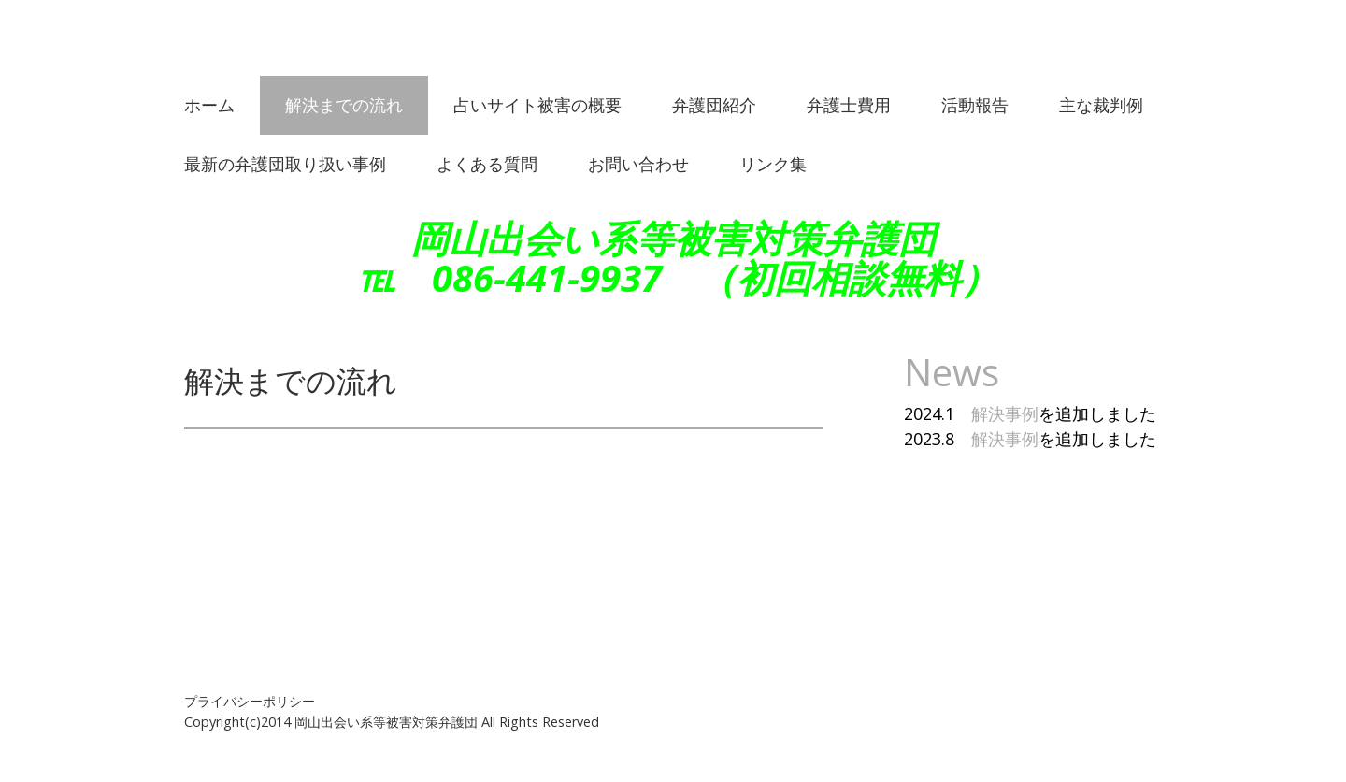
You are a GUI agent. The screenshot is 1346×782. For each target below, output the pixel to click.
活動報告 (975, 105)
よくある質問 (487, 163)
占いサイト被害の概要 (537, 105)
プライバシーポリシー (249, 701)
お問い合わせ (638, 163)
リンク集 (773, 163)
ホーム (209, 105)
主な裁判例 (1101, 105)
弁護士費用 (849, 105)
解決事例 (1004, 413)
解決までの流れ (344, 105)
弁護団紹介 (714, 105)
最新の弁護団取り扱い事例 (285, 163)
